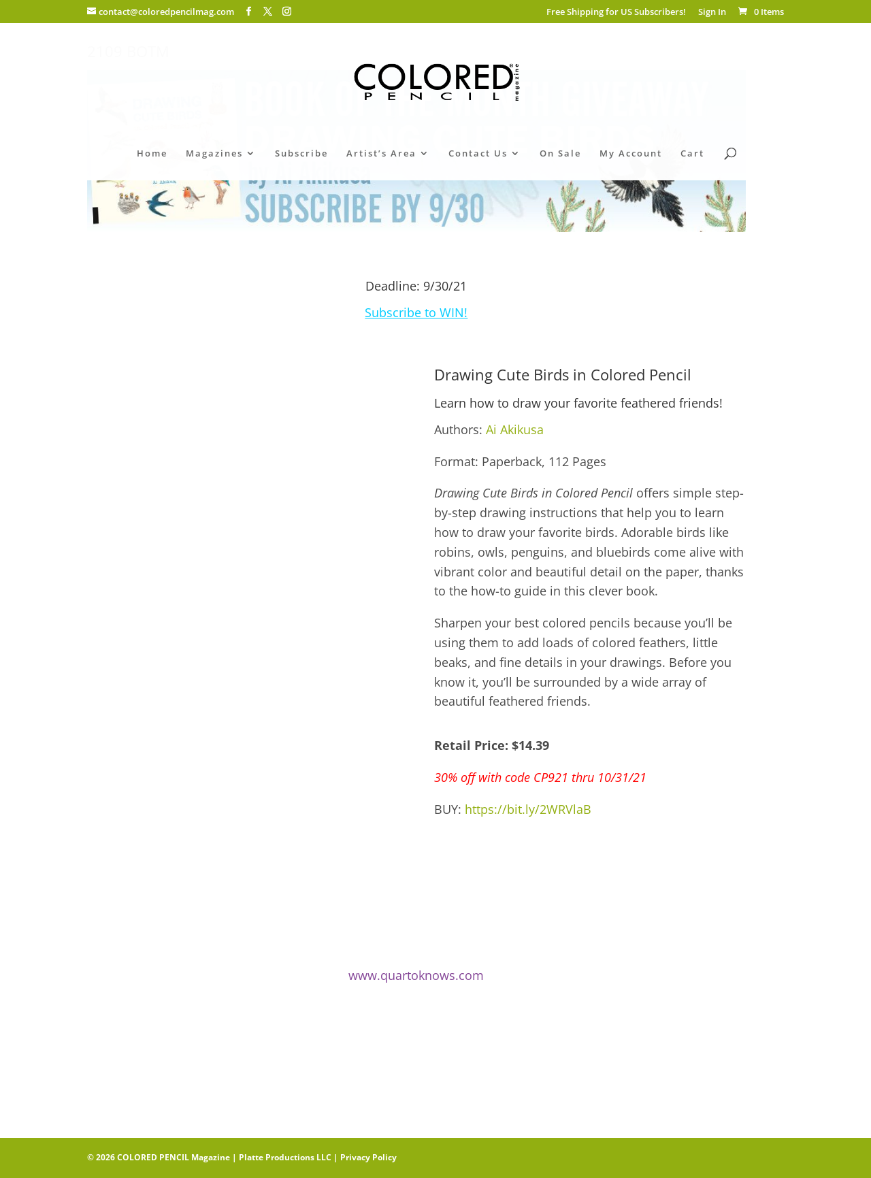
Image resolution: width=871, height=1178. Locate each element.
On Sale (560, 153)
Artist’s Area (381, 153)
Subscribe (301, 153)
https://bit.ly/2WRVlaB (528, 809)
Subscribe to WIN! (416, 312)
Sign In (712, 12)
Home (152, 153)
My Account (630, 153)
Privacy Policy (368, 1157)
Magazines (214, 153)
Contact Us (478, 153)
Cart (692, 153)
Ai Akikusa (515, 429)
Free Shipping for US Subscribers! (616, 12)
